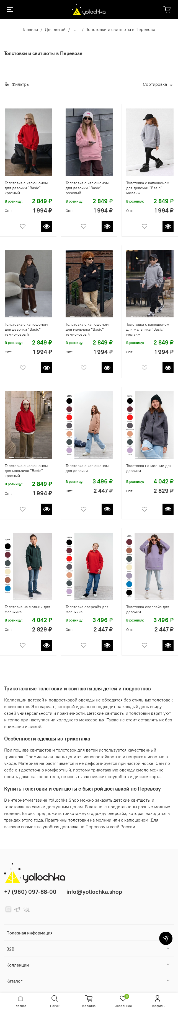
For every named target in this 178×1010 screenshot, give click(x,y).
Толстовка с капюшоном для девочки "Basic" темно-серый (26, 329)
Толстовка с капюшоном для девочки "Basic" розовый (87, 187)
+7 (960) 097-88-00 (30, 891)
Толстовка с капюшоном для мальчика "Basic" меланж (147, 329)
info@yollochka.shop (94, 891)
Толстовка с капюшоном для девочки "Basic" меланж (147, 187)
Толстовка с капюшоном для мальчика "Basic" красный (26, 470)
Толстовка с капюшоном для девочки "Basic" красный (26, 187)
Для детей (55, 29)
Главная (30, 29)
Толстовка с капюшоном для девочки (87, 468)
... (76, 29)
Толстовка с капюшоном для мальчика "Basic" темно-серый (87, 329)
